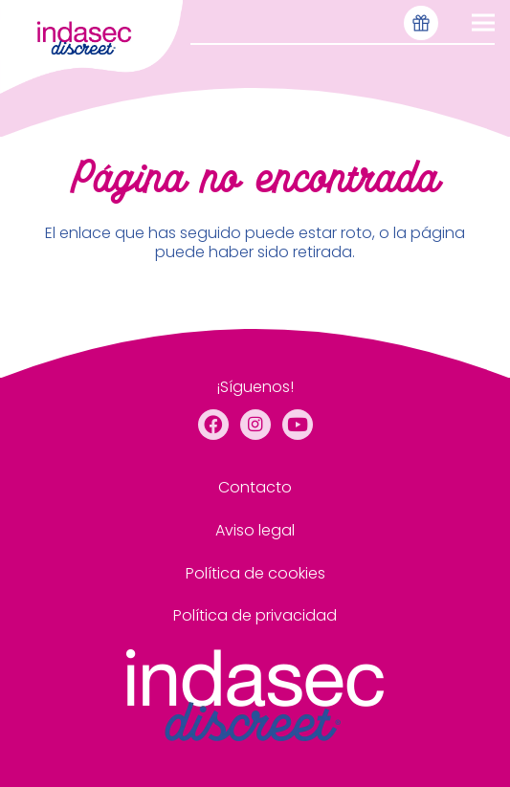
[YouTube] (297, 424)
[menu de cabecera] (91, 47)
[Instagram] (255, 424)
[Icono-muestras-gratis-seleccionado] (421, 23)
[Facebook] (213, 424)
